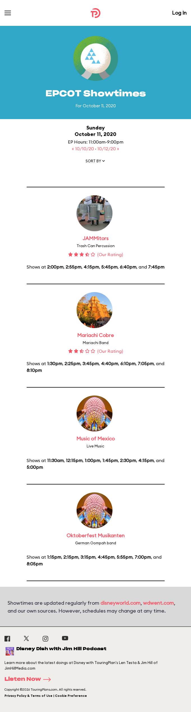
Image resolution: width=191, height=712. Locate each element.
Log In (179, 13)
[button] (96, 162)
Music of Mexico (95, 438)
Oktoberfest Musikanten (95, 535)
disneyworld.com (120, 603)
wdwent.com (158, 603)
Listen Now (29, 679)
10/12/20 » (108, 148)
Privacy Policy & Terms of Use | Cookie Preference (45, 696)
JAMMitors (95, 238)
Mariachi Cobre (95, 335)
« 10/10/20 (83, 148)
